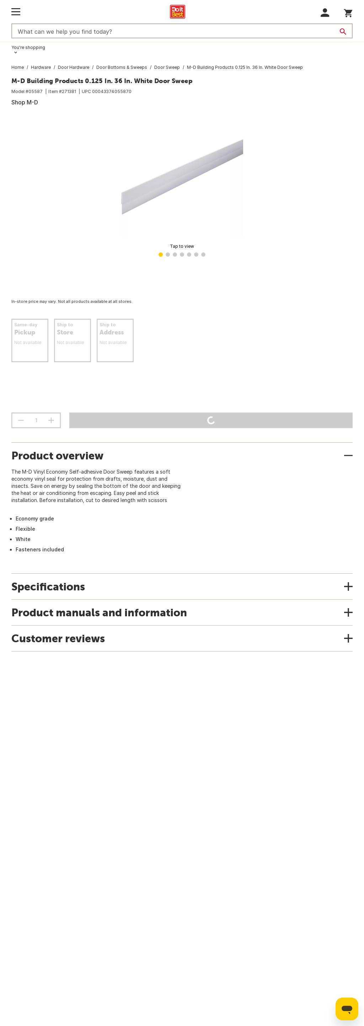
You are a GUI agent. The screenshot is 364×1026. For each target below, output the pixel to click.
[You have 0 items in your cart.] (348, 11)
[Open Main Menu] (15, 11)
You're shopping (28, 47)
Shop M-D (24, 102)
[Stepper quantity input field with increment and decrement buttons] (36, 420)
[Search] (343, 31)
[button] (325, 12)
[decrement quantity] (21, 420)
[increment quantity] (51, 420)
